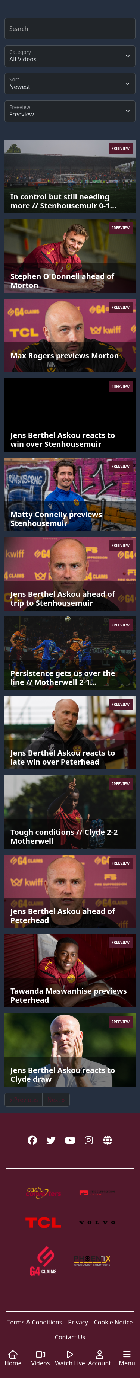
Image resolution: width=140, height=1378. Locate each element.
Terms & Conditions (34, 1322)
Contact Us (70, 1337)
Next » (56, 1100)
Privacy (78, 1322)
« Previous (23, 1100)
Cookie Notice (113, 1322)
